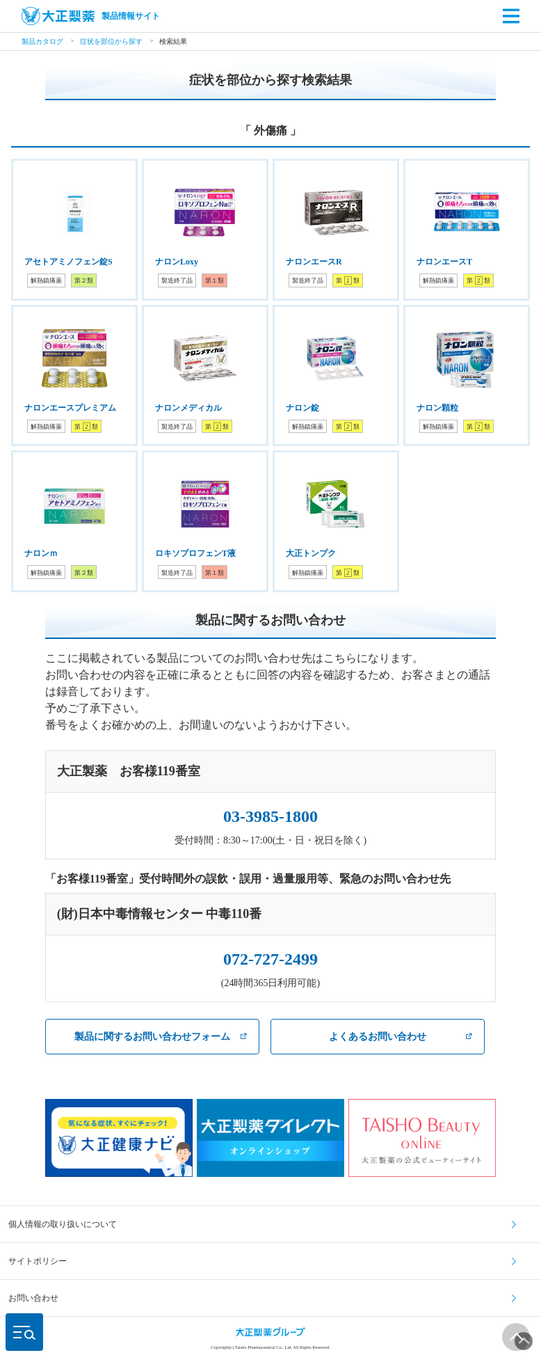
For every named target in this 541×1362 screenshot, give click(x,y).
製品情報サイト (91, 16)
